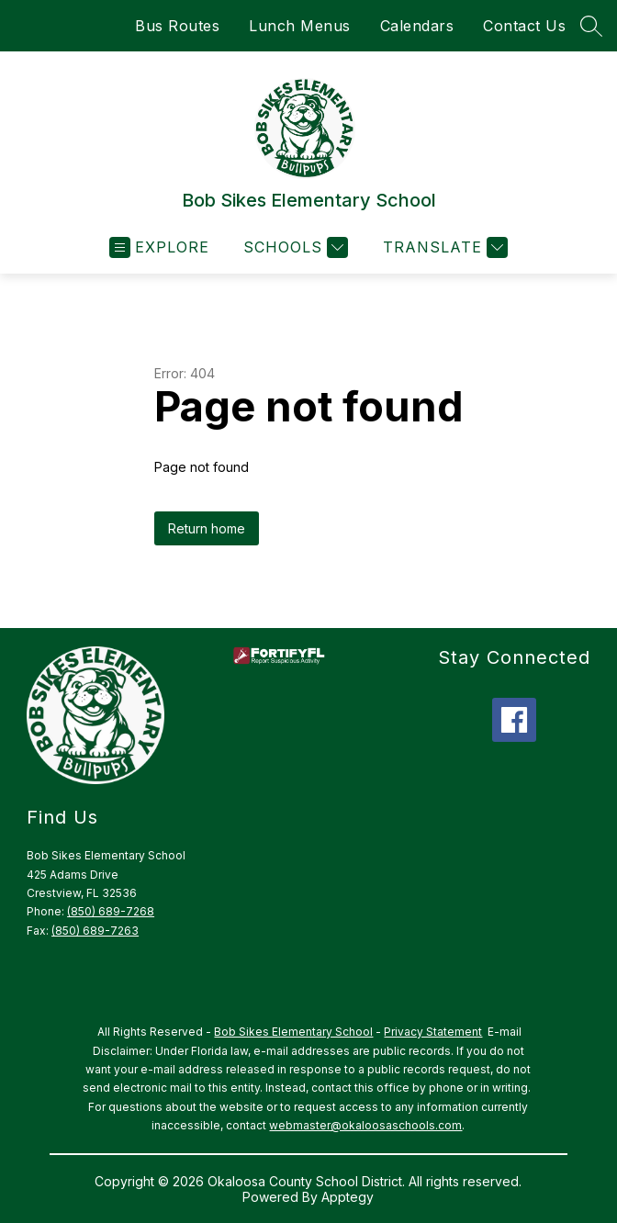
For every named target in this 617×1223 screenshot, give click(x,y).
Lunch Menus (300, 26)
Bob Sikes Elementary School (293, 1031)
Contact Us (524, 26)
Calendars (417, 26)
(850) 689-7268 (110, 911)
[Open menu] (159, 247)
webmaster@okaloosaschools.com (365, 1125)
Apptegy (347, 1197)
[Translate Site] (443, 247)
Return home (206, 528)
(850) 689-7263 (95, 930)
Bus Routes (177, 26)
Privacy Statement (433, 1031)
